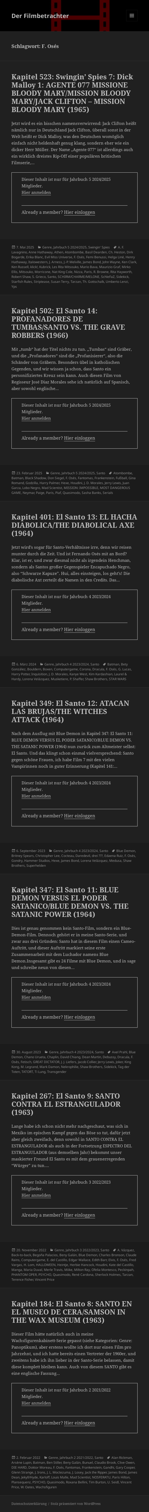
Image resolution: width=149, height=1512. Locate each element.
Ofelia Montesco (104, 1269)
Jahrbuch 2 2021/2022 (76, 1457)
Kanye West (78, 674)
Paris (88, 271)
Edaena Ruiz (113, 855)
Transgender (56, 1071)
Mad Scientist (52, 487)
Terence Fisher (22, 1279)
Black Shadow (35, 478)
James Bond (92, 262)
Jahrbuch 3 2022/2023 (82, 1250)
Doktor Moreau (39, 1467)
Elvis (111, 1260)
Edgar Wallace (79, 1260)
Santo (51, 276)
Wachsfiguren (46, 1487)
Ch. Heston (116, 252)
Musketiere (59, 679)
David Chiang (70, 1057)
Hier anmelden (36, 192)
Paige (40, 492)
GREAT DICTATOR (46, 1062)
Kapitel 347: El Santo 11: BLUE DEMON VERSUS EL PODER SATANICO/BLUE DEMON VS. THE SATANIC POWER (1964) (70, 902)
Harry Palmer (49, 483)
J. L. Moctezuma (59, 1472)
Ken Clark (129, 262)
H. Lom (29, 1264)
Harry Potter (20, 674)
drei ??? (97, 855)
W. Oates (27, 1487)
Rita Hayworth (121, 271)
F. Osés (79, 257)
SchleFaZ (108, 276)
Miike (68, 1269)
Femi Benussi (96, 257)
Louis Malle (59, 1477)
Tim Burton (97, 1482)
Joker (119, 1062)
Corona (85, 669)
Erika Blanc (34, 257)
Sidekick (122, 276)
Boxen (47, 669)
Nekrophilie (69, 1066)
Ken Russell (20, 267)
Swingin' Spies (99, 247)
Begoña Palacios (45, 1255)
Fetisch (26, 1062)
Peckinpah (125, 1269)
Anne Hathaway (41, 252)
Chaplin (53, 1057)
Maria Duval (33, 1269)
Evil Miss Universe (58, 257)
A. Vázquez (125, 1250)
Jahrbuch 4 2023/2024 (72, 664)
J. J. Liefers (68, 1062)
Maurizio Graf (109, 267)
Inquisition (39, 674)
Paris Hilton (121, 1477)
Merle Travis (53, 1269)
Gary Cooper (125, 1467)
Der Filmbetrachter (40, 15)
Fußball (121, 478)
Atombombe (74, 252)
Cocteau (67, 855)
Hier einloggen (79, 212)
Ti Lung (40, 1071)
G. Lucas (124, 669)
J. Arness (55, 262)
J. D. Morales (93, 483)
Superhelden (36, 865)
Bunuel (87, 1462)
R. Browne (101, 271)
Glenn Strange (22, 1472)
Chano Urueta (34, 1057)
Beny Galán (68, 1255)
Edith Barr (99, 1260)
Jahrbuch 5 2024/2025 (70, 247)
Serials (108, 492)
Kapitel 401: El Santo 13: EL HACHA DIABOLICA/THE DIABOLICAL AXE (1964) (74, 525)
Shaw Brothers (96, 679)
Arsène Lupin (21, 1462)
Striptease (41, 281)
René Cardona (82, 1274)
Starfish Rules (21, 281)
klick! (34, 267)
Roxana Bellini (76, 1482)
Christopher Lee (47, 855)
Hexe (65, 483)
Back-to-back (21, 1255)
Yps (14, 286)
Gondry (17, 860)
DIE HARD (19, 1467)
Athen (58, 252)
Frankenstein (104, 478)
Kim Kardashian (100, 674)
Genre (47, 247)
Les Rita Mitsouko (65, 267)
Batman (17, 478)
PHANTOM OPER (24, 1274)
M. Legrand (29, 1066)
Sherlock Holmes (108, 1274)
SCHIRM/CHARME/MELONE (78, 276)
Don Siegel (56, 478)
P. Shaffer (76, 679)
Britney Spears (22, 855)
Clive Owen (125, 1462)
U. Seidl (113, 1482)
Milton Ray (82, 1269)
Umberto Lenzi (117, 281)
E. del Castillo (57, 1260)
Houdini (76, 483)
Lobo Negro (31, 487)
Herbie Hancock (82, 1264)
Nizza (78, 271)
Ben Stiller (54, 1462)
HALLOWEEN (46, 1264)
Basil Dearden (96, 252)
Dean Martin (91, 1057)
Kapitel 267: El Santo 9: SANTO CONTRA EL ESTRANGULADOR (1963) (65, 1104)
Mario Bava (89, 267)
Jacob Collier (87, 1062)
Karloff (44, 1477)
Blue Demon (125, 850)
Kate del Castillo (121, 1264)
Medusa (115, 860)
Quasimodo (71, 492)
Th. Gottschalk (93, 281)
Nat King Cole (62, 271)
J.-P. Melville (72, 262)
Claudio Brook (105, 1462)
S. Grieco (39, 276)
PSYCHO (44, 1274)
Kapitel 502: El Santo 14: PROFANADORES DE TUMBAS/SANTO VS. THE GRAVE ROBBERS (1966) (68, 323)
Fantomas (85, 478)
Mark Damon (49, 1066)
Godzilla (32, 483)
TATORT (27, 1071)
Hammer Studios (37, 860)
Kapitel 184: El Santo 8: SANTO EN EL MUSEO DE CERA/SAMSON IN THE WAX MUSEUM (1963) (71, 1312)
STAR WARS (117, 679)
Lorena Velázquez (35, 679)
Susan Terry (60, 281)
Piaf (58, 492)
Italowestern (37, 262)
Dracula (98, 669)
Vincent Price (44, 1279)
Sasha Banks (91, 492)
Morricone (42, 271)
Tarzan (76, 281)
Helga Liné (116, 257)
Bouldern (34, 669)
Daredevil (82, 855)
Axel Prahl (119, 1052)
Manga (16, 1269)
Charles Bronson (111, 1255)
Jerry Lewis (113, 483)
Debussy (109, 1057)
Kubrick (44, 267)
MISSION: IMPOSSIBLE (81, 487)
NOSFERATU (101, 1477)
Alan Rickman (121, 1457)
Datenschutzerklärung (29, 1503)
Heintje (62, 1264)
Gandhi (108, 1467)
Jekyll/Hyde (29, 1477)
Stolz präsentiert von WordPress (76, 1503)
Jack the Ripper (96, 1472)
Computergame (66, 669)
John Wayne (111, 262)
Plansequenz (21, 1482)
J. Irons (40, 1472)
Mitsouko (26, 271)
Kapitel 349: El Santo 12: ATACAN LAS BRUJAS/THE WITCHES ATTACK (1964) (70, 711)
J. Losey (77, 1472)
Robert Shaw (21, 276)
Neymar (28, 492)
